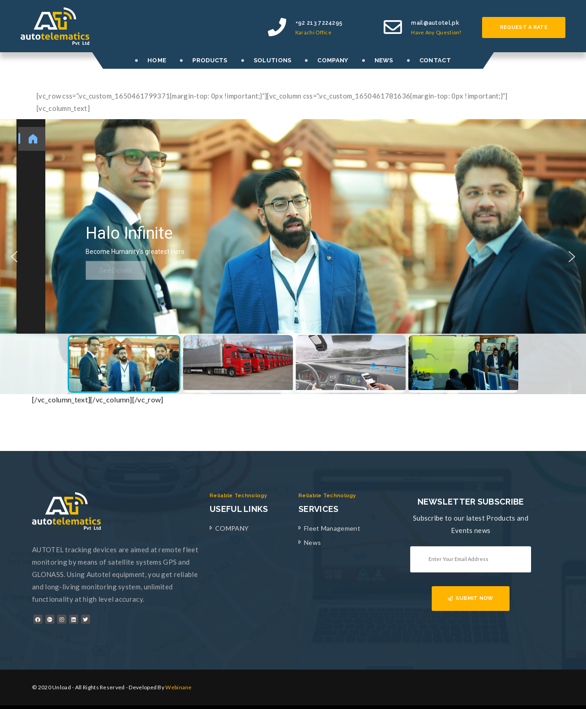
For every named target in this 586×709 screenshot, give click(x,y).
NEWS (383, 60)
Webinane (178, 687)
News (312, 542)
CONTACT (435, 60)
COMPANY (332, 60)
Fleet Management (332, 528)
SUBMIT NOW (470, 598)
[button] (14, 256)
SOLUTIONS (273, 60)
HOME (156, 60)
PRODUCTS (209, 60)
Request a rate (524, 27)
